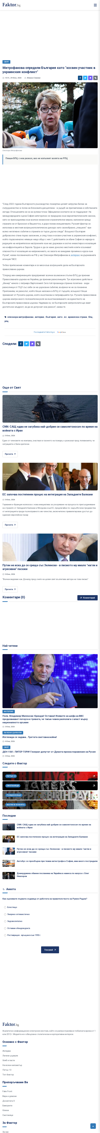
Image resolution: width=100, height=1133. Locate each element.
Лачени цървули (13, 733)
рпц (6, 321)
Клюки (5, 1110)
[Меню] (95, 5)
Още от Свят (11, 387)
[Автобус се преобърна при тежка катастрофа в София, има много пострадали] (8, 863)
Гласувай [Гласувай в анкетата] (50, 950)
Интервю (8, 711)
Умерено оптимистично (17, 914)
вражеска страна (77, 317)
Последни (9, 815)
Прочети (10, 454)
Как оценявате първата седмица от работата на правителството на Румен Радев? (44, 899)
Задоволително (13, 921)
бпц (90, 317)
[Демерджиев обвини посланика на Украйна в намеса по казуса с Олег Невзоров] (8, 875)
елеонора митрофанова (20, 317)
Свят (6, 747)
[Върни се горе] (93, 1126)
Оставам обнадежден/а (17, 928)
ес (65, 317)
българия (51, 317)
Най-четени (10, 645)
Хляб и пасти (8, 1060)
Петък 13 (6, 1070)
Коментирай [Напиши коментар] (87, 598)
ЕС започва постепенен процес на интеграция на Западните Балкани (47, 494)
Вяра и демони (9, 1096)
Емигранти (7, 1105)
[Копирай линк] (95, 78)
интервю (75, 255)
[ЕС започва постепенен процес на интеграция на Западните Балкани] (50, 476)
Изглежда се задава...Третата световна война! (29, 737)
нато (59, 317)
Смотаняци (7, 1115)
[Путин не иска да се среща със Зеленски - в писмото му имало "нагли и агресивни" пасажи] (50, 547)
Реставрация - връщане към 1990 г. (22, 935)
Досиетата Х (8, 1101)
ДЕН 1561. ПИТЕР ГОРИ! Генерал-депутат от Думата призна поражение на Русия (49, 751)
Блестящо (10, 907)
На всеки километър (12, 1065)
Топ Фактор (8, 1074)
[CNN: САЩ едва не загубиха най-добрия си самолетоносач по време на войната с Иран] (50, 409)
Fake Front (7, 1091)
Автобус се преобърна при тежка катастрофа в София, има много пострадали (57, 861)
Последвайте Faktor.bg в (50, 332)
